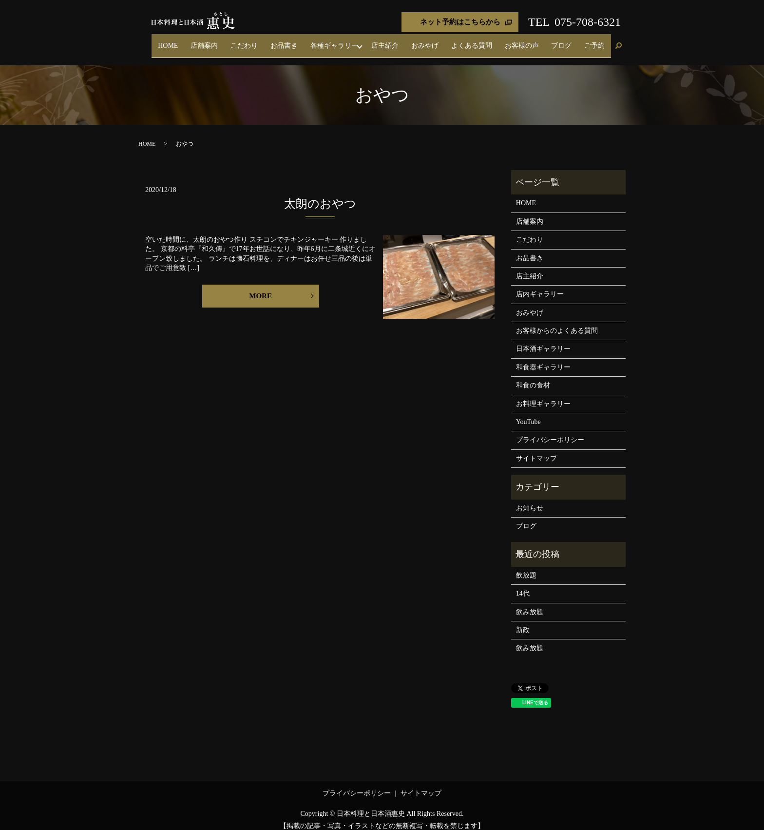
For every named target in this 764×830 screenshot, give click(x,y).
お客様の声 (543, 41)
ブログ (574, 41)
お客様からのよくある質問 (557, 322)
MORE (260, 287)
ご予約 (599, 41)
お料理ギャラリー (543, 395)
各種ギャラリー (382, 41)
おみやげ (463, 41)
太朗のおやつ (320, 195)
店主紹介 (431, 41)
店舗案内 (277, 41)
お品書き (340, 41)
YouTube (528, 413)
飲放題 (526, 566)
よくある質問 (501, 41)
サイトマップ (536, 449)
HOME (250, 41)
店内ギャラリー (540, 286)
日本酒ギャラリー (543, 340)
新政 (523, 621)
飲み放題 (529, 603)
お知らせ (529, 499)
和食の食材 (533, 377)
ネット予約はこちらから (460, 22)
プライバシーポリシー (550, 431)
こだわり (309, 41)
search (618, 42)
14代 (523, 585)
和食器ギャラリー (543, 358)
